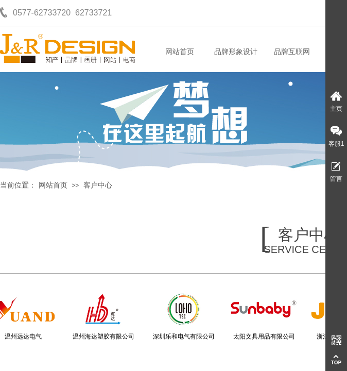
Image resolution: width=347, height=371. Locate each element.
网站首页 (179, 52)
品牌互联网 (292, 52)
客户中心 (97, 185)
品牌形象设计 (235, 52)
